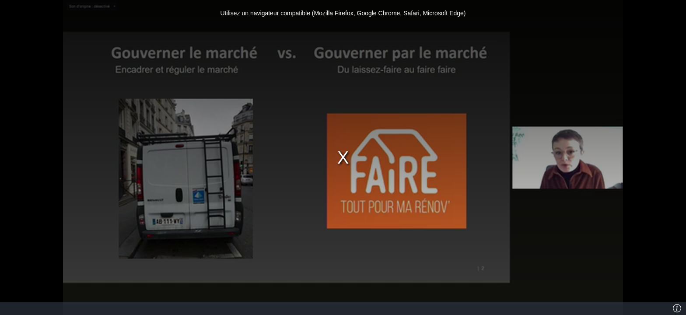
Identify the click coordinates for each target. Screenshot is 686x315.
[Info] (676, 308)
